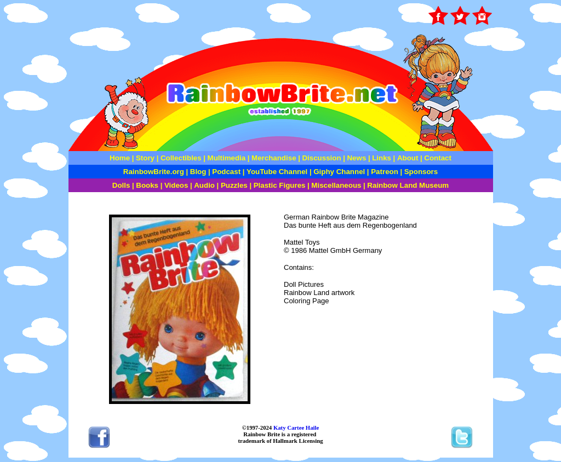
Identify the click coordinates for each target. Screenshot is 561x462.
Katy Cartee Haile (295, 427)
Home (120, 158)
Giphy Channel (339, 172)
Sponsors (421, 172)
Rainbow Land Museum (408, 185)
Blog (198, 172)
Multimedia (227, 158)
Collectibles (181, 158)
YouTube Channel (277, 172)
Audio (204, 185)
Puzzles (234, 185)
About (408, 158)
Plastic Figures (280, 185)
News (356, 158)
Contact (437, 158)
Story (145, 158)
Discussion (321, 158)
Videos (176, 185)
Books (147, 185)
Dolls (121, 185)
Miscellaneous (336, 185)
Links (381, 158)
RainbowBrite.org (153, 172)
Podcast (226, 172)
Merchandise (273, 158)
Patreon (383, 172)
